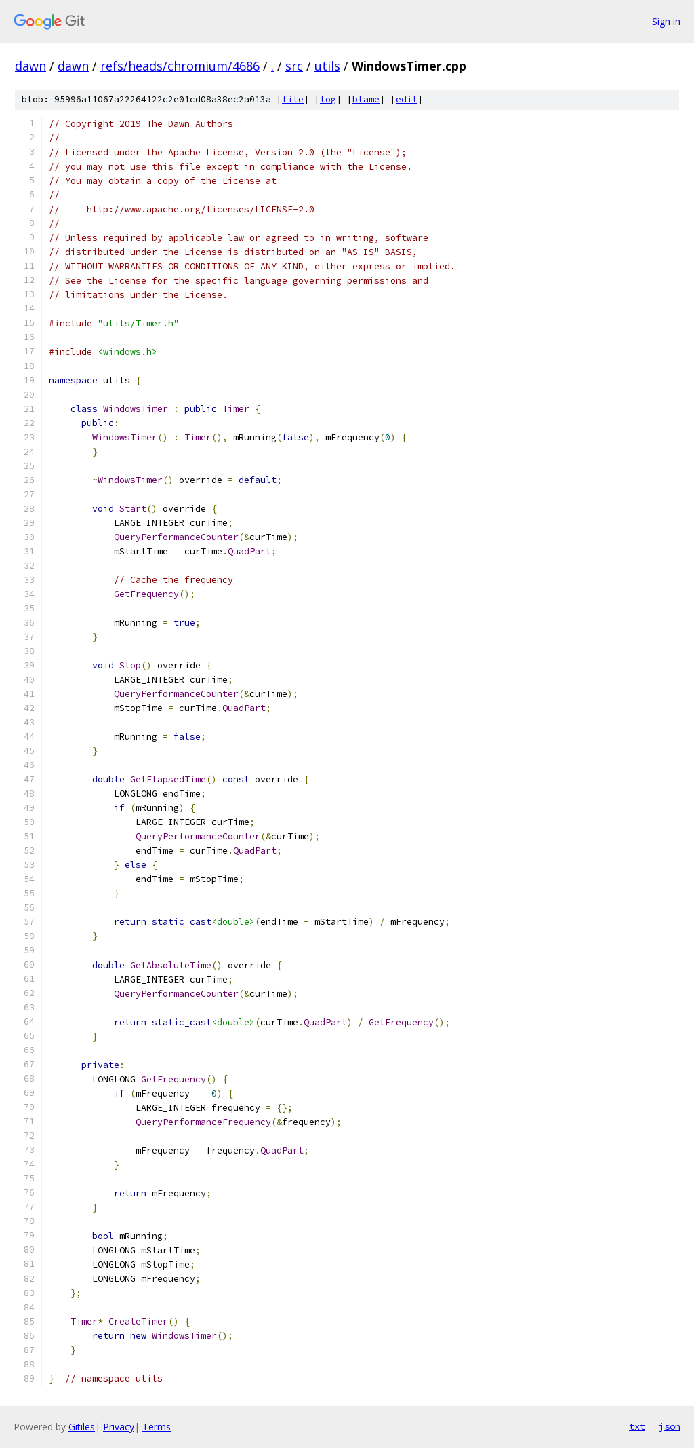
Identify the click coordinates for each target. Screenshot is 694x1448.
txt (637, 1426)
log (328, 99)
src (294, 66)
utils (327, 66)
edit (406, 99)
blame (366, 99)
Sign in (666, 21)
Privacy (118, 1426)
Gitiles (81, 1426)
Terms (156, 1426)
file (293, 99)
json (669, 1426)
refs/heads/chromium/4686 (180, 66)
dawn (30, 66)
